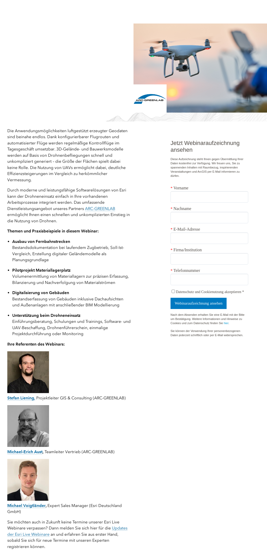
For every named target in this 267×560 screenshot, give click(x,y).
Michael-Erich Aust (25, 451)
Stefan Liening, (21, 397)
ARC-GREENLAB (100, 208)
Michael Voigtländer (26, 505)
